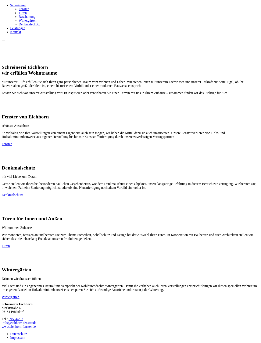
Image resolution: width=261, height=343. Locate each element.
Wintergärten (27, 20)
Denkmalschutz (29, 24)
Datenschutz (18, 334)
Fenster (24, 9)
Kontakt (15, 32)
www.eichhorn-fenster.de (19, 326)
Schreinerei (18, 5)
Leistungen (17, 28)
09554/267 (16, 319)
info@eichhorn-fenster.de (19, 323)
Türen (23, 13)
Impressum (17, 337)
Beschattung (27, 16)
